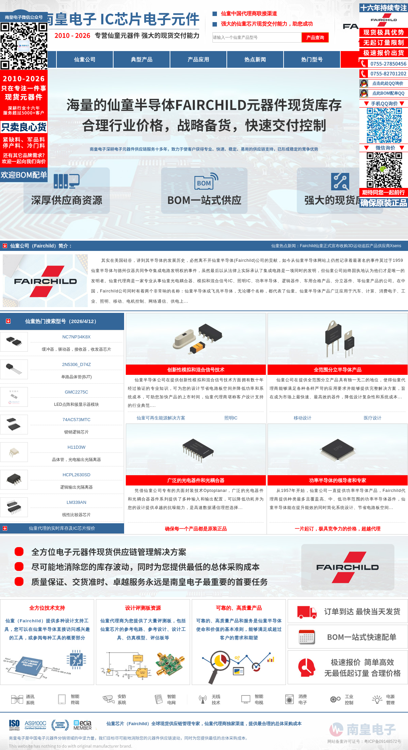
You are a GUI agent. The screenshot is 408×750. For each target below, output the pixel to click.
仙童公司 (85, 59)
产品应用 (198, 59)
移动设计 (302, 417)
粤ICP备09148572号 (382, 741)
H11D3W (77, 447)
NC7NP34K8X (76, 336)
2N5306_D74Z (76, 364)
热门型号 (312, 59)
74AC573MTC (76, 419)
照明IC (231, 417)
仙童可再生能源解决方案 (161, 417)
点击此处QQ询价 (387, 83)
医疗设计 (372, 417)
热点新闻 (255, 59)
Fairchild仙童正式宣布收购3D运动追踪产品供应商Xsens (350, 245)
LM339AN (76, 502)
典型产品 (142, 59)
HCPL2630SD (76, 474)
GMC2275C (76, 392)
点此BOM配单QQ (388, 93)
